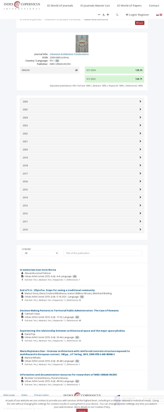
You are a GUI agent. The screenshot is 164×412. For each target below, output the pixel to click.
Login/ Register (137, 14)
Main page (9, 395)
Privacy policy (41, 395)
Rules (25, 395)
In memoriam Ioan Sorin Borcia (38, 269)
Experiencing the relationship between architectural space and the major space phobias (72, 330)
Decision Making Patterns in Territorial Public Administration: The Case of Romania (69, 310)
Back (139, 22)
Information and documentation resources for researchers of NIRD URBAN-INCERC (68, 374)
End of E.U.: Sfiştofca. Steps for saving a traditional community (57, 290)
